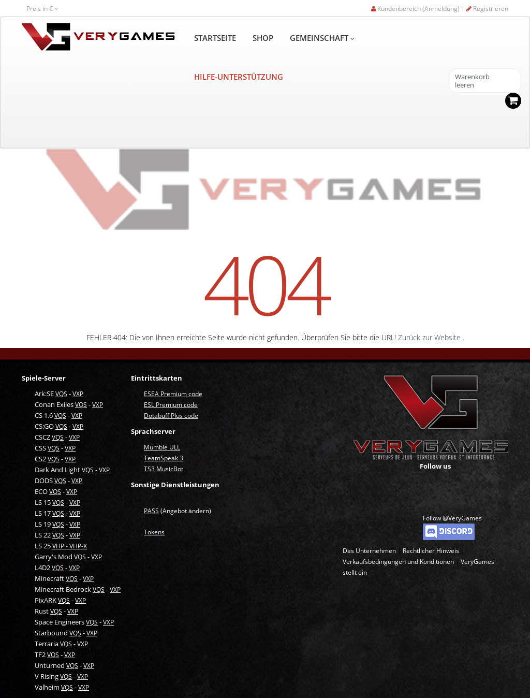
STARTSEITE (215, 38)
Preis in (42, 8)
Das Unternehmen (369, 550)
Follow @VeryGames (452, 518)
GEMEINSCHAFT (322, 38)
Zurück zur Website (430, 337)
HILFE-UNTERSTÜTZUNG (238, 76)
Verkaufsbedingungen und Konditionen (398, 561)
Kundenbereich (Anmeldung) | (418, 8)
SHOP (263, 38)
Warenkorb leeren (472, 81)
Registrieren (487, 8)
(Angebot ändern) (177, 510)
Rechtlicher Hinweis (431, 550)
